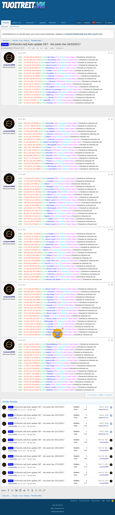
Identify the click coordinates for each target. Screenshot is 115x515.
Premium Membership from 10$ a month (82, 34)
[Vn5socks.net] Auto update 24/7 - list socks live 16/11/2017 (39, 472)
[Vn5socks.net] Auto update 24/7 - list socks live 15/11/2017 (39, 481)
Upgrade (42, 23)
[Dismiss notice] (112, 32)
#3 (112, 174)
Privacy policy (95, 501)
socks (46, 48)
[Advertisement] (42, 15)
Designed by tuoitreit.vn (57, 511)
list (37, 48)
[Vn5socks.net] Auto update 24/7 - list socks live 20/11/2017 (39, 440)
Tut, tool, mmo (31, 410)
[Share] (108, 53)
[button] (22, 22)
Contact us (73, 501)
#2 (112, 119)
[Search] (109, 22)
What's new (16, 23)
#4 (112, 229)
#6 (112, 340)
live (41, 48)
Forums (6, 23)
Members (52, 23)
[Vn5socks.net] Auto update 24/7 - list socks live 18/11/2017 (39, 456)
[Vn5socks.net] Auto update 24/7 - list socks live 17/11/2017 (39, 464)
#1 (112, 53)
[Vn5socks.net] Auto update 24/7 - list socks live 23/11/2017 (39, 415)
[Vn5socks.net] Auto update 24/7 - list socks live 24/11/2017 (39, 407)
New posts (4, 26)
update (52, 48)
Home (108, 501)
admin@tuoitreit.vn (59, 508)
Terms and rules (84, 501)
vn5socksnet (59, 48)
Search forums (14, 26)
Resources (30, 23)
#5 (112, 285)
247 (29, 48)
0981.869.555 (59, 505)
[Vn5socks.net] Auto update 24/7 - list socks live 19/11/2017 (39, 448)
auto (33, 48)
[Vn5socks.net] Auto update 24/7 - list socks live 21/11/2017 (39, 431)
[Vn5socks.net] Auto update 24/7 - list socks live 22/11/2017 (39, 423)
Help (103, 501)
